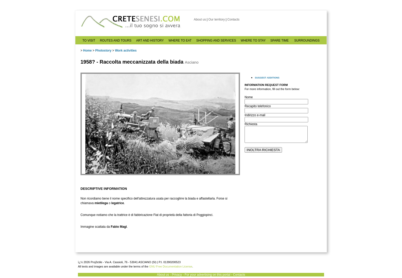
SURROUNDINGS (307, 40)
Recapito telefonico (258, 106)
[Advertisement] (283, 213)
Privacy (177, 274)
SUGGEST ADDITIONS (267, 77)
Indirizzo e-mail (255, 115)
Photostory (103, 50)
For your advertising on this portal (207, 274)
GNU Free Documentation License (170, 266)
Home (87, 50)
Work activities (125, 50)
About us (200, 19)
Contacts (233, 19)
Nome (249, 97)
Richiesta (251, 124)
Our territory (216, 19)
